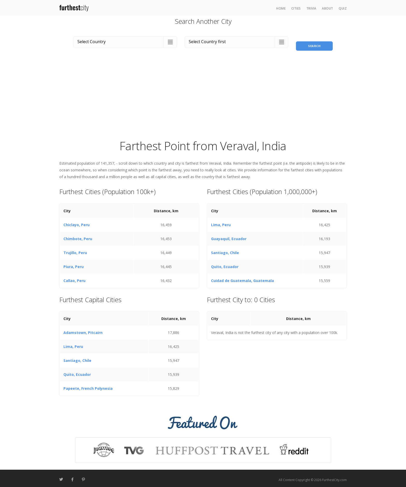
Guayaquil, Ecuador (229, 235)
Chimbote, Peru (77, 235)
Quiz (343, 8)
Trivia (311, 8)
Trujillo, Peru (75, 249)
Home (281, 8)
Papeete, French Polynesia (88, 385)
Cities (296, 8)
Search (314, 41)
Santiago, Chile (225, 249)
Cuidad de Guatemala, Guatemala (242, 277)
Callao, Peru (74, 277)
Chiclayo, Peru (76, 221)
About (327, 8)
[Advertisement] (203, 96)
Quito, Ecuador (224, 263)
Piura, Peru (73, 263)
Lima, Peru (221, 221)
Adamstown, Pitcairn (83, 329)
